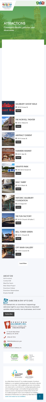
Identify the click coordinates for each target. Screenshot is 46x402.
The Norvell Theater (25, 119)
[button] (40, 397)
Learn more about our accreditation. (15, 395)
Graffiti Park (22, 166)
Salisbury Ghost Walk (26, 103)
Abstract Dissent (24, 135)
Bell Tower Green (24, 231)
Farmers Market (23, 150)
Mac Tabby (21, 182)
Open (18, 110)
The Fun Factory (24, 216)
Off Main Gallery (24, 247)
